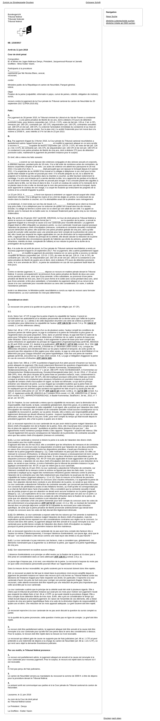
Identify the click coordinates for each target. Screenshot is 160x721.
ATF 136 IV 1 (61, 557)
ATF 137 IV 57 (48, 503)
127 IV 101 (72, 344)
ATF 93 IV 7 (61, 344)
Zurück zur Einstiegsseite (14, 2)
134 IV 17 (92, 323)
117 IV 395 (82, 391)
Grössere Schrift (93, 2)
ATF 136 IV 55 (64, 323)
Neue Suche (111, 16)
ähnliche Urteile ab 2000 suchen (120, 23)
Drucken (30, 2)
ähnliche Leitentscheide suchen (120, 21)
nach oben (116, 718)
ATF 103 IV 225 (44, 358)
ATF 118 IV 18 (52, 391)
